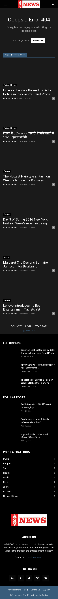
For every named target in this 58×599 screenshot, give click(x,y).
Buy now (46, 589)
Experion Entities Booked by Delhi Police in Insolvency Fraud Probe (27, 92)
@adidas (29, 330)
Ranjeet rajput (10, 98)
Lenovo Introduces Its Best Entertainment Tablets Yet (22, 307)
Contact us (35, 589)
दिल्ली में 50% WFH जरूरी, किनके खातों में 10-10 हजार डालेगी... (28, 135)
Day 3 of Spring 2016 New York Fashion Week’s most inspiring (25, 221)
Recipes (7, 214)
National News (10, 85)
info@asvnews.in (35, 557)
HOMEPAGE (38, 40)
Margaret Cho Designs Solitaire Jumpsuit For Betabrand (25, 264)
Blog (26, 589)
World (6, 257)
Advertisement (14, 589)
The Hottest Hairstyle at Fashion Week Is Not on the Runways (26, 178)
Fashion (7, 171)
